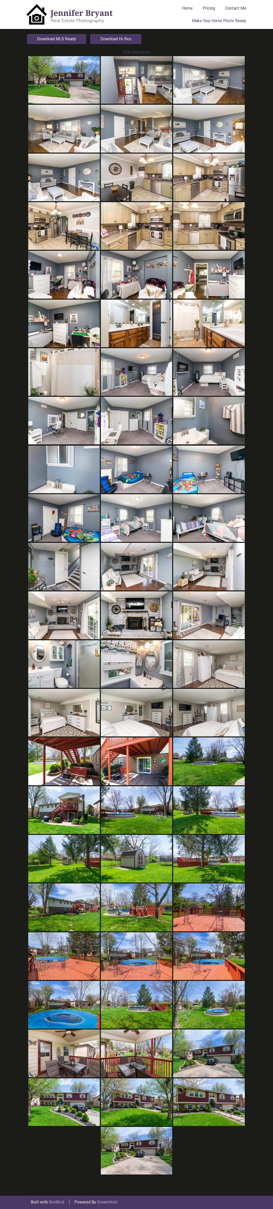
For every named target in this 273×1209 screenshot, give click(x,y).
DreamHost (107, 1202)
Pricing (209, 8)
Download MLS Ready (56, 39)
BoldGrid (56, 1202)
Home (187, 8)
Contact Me (235, 8)
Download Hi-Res (115, 39)
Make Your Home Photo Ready (219, 20)
